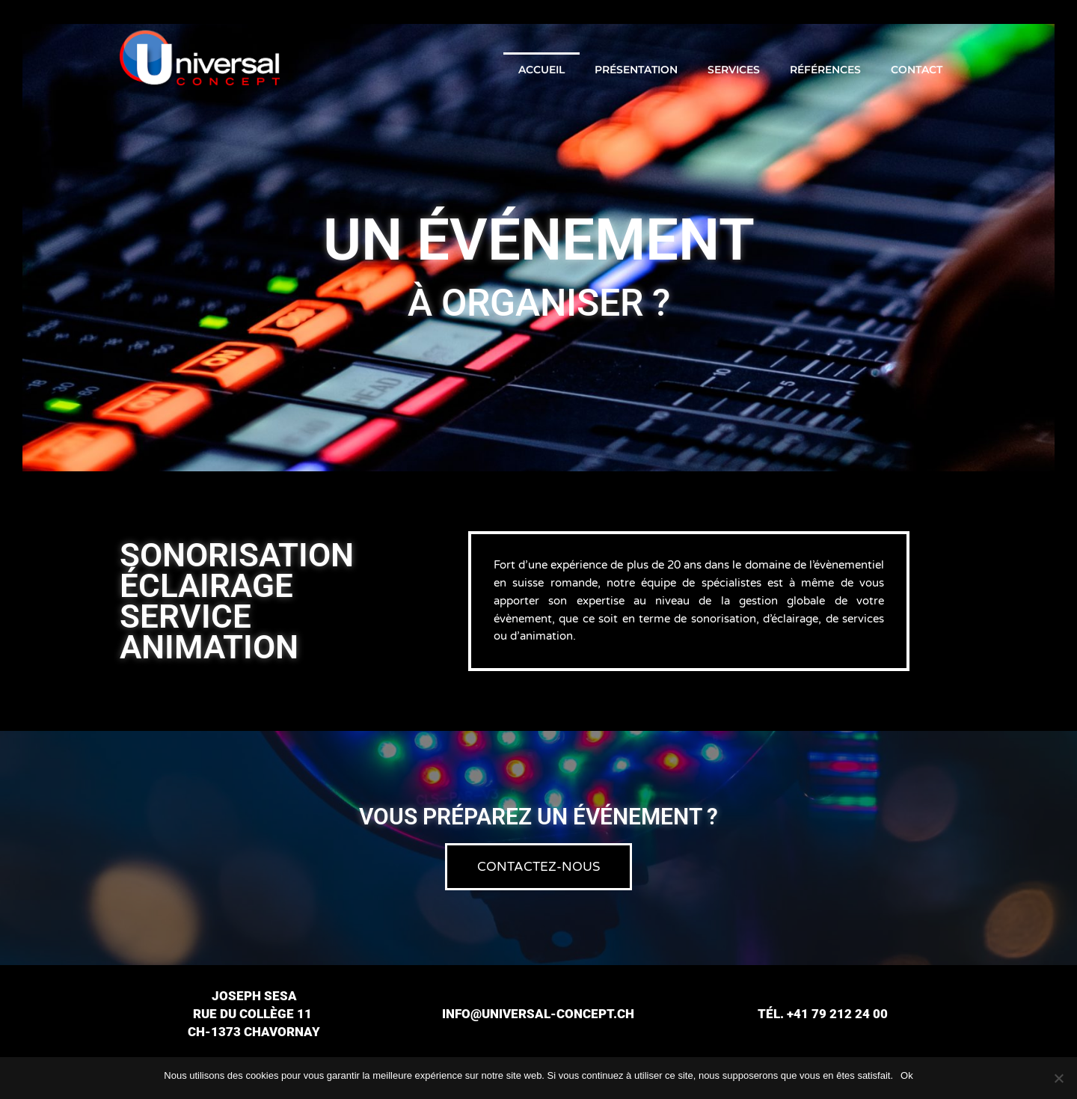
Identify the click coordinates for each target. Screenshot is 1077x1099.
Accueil (541, 69)
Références (825, 69)
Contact (916, 69)
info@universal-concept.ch (538, 1013)
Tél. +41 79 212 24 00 (823, 1013)
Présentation (636, 69)
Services (734, 69)
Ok (906, 1075)
